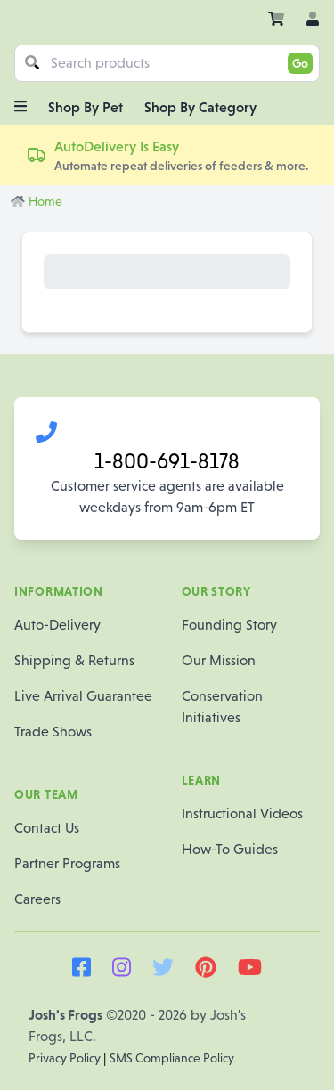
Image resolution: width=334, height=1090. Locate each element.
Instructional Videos (242, 813)
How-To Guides (230, 849)
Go (300, 63)
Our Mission (219, 660)
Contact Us (46, 827)
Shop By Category (200, 107)
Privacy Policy (66, 1058)
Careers (37, 899)
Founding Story (229, 624)
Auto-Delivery (57, 624)
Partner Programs (67, 863)
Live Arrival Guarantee (83, 696)
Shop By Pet (85, 107)
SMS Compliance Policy (172, 1058)
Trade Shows (53, 731)
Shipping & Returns (74, 660)
